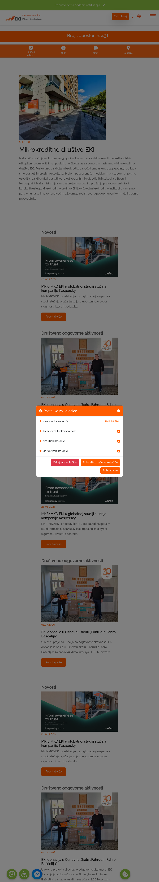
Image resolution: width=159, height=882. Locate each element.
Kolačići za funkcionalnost (59, 431)
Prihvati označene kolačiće (100, 462)
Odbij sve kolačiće (65, 462)
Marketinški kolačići (55, 451)
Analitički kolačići (54, 441)
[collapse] (40, 421)
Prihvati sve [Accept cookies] (110, 470)
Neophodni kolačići (55, 421)
